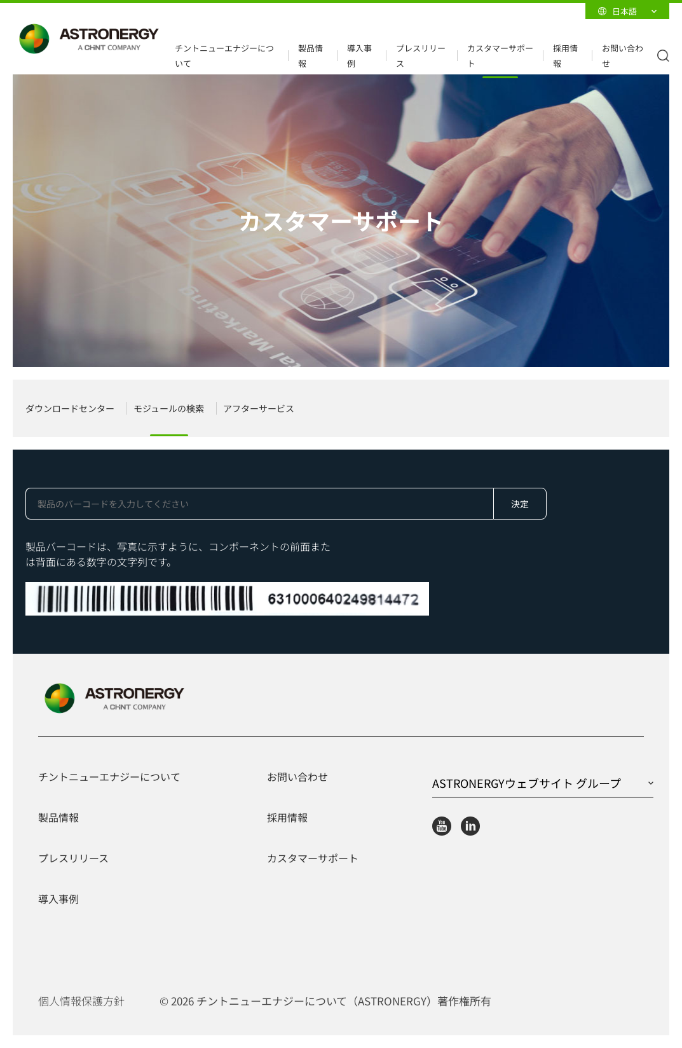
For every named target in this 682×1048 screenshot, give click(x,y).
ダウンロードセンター (69, 408)
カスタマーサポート (500, 55)
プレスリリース (421, 55)
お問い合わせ (622, 55)
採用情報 (565, 55)
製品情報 (310, 55)
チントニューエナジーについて (224, 55)
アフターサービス (258, 408)
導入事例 (359, 55)
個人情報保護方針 (81, 1001)
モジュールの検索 (168, 408)
